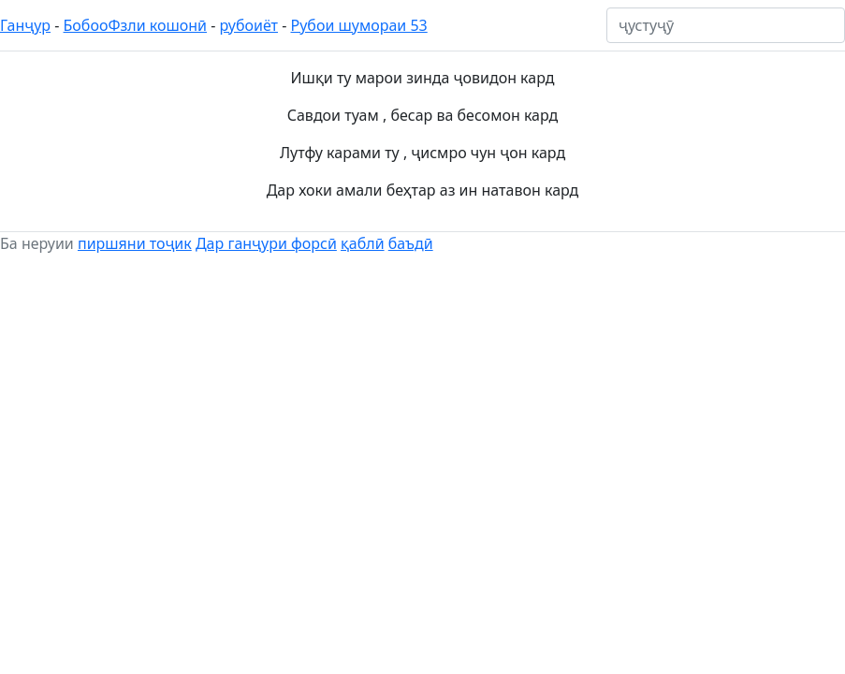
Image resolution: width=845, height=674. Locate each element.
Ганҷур (25, 25)
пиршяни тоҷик (135, 243)
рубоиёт (249, 25)
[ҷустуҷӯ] (725, 25)
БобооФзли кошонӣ (136, 25)
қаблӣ (363, 243)
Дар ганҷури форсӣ (266, 243)
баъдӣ (410, 243)
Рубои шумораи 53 (359, 25)
